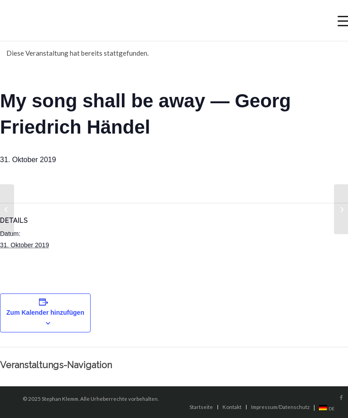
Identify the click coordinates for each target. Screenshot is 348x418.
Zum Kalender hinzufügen (45, 312)
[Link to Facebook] (341, 397)
